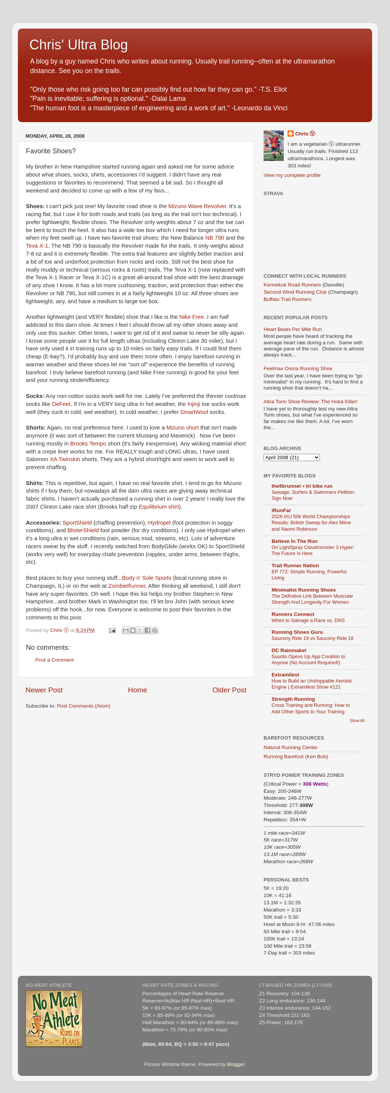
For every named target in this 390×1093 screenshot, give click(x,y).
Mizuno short (182, 428)
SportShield (78, 523)
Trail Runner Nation (295, 565)
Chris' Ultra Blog (78, 45)
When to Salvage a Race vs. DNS (308, 620)
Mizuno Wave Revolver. (197, 206)
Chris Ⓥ (305, 134)
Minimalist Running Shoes (304, 590)
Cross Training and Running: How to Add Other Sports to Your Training (311, 708)
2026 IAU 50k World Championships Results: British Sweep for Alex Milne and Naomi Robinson (311, 523)
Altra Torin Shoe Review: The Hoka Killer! (311, 401)
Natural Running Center (291, 747)
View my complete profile (292, 175)
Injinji (193, 404)
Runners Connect (293, 614)
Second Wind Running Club (295, 292)
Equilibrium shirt (159, 507)
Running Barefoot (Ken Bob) (296, 756)
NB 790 (215, 238)
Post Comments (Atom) (83, 706)
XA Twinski (63, 459)
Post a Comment (54, 660)
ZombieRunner (126, 586)
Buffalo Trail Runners (288, 299)
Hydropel (159, 523)
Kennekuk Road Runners (292, 285)
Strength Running (293, 699)
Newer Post (44, 690)
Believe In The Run (295, 541)
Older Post (229, 690)
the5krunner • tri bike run (302, 486)
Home (137, 690)
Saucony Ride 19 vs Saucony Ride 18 (312, 638)
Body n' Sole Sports (146, 578)
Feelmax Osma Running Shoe (298, 368)
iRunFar (281, 510)
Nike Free (191, 317)
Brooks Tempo (88, 444)
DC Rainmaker (289, 650)
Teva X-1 (37, 246)
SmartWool (194, 412)
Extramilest (285, 675)
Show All (357, 721)
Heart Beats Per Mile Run (293, 329)
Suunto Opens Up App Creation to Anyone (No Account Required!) (308, 660)
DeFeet (60, 404)
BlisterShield (84, 530)
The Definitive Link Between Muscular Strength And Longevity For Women (312, 599)
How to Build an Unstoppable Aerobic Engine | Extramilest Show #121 (312, 684)
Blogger (236, 1064)
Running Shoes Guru (297, 632)
